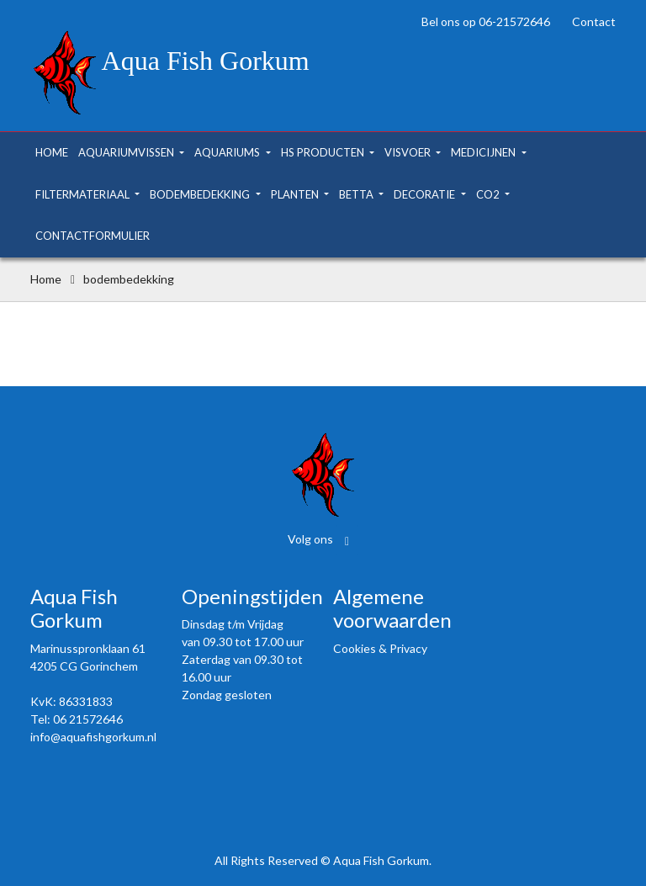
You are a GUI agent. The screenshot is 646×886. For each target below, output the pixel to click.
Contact (594, 21)
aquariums (228, 152)
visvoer (408, 152)
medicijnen (484, 152)
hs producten (324, 152)
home (51, 152)
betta (357, 194)
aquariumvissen (127, 152)
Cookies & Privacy (380, 648)
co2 (489, 194)
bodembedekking (201, 194)
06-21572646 (514, 21)
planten (296, 194)
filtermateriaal (83, 194)
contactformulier (92, 235)
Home (45, 279)
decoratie (426, 194)
